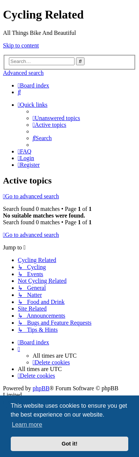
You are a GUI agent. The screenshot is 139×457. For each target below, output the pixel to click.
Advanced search (23, 73)
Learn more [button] (27, 424)
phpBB (41, 388)
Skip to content (21, 45)
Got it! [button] (69, 444)
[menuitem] (19, 92)
